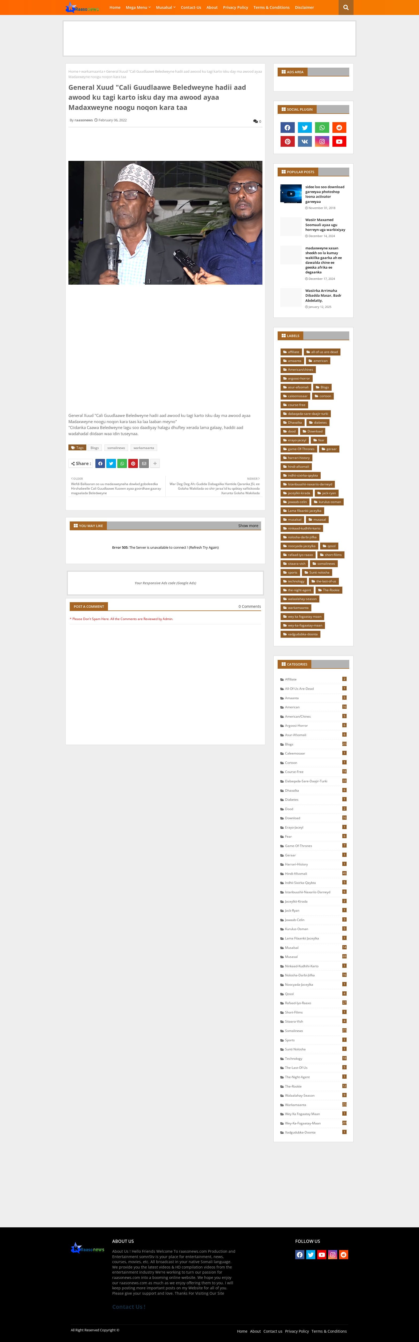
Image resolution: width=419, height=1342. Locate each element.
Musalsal (164, 7)
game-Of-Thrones (301, 449)
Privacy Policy (235, 7)
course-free (296, 405)
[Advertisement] (209, 33)
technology (296, 581)
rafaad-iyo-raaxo (300, 554)
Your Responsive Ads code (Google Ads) (165, 583)
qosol (332, 546)
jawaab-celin (297, 502)
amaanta (294, 360)
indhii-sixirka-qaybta (303, 475)
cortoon (325, 396)
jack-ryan (329, 493)
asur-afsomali (298, 387)
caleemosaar (298, 396)
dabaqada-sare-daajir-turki (308, 413)
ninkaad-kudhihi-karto (304, 528)
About (212, 7)
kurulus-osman (330, 502)
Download (315, 431)
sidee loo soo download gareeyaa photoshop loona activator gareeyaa (324, 194)
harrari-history (299, 457)
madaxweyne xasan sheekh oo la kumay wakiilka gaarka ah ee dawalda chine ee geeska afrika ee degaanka (323, 260)
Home (115, 7)
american (320, 360)
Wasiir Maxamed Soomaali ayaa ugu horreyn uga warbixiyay (325, 224)
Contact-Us (191, 7)
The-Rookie (331, 590)
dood (292, 431)
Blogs (95, 448)
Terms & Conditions (272, 7)
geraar (332, 449)
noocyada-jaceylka (302, 546)
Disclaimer (304, 7)
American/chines (300, 369)
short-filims (333, 554)
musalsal (294, 519)
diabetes (320, 422)
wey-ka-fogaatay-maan (305, 625)
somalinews (116, 448)
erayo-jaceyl (297, 440)
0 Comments (250, 606)
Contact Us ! (128, 1306)
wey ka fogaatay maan (304, 616)
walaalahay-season (302, 599)
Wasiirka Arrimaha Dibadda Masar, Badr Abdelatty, (323, 295)
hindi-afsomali (298, 466)
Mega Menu (136, 7)
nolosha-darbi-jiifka (302, 537)
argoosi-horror (299, 378)
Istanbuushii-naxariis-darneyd (310, 484)
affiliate (293, 352)
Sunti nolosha (319, 572)
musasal (319, 519)
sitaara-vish (296, 563)
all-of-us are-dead (324, 352)
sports (292, 572)
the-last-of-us (326, 581)
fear (321, 440)
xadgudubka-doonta (303, 634)
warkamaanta (92, 71)
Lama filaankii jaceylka (304, 510)
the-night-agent (299, 590)
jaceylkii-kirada (299, 493)
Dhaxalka (295, 422)
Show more (248, 525)
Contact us (272, 1331)
